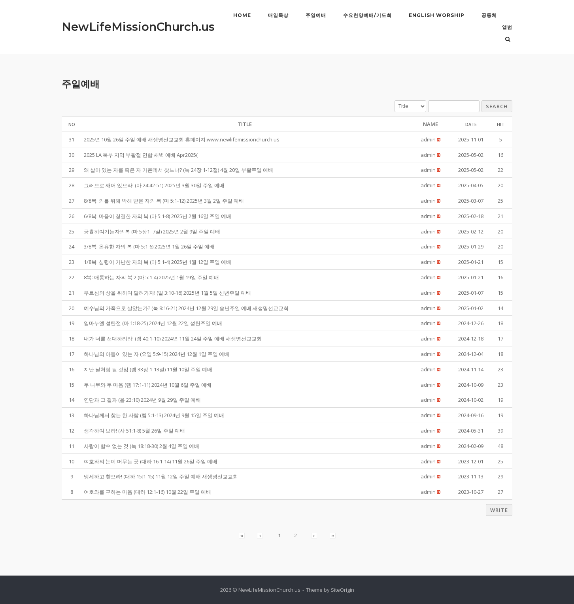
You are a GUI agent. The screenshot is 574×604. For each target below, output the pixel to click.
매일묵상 (278, 15)
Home (242, 15)
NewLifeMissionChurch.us (138, 27)
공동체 (489, 15)
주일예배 (316, 15)
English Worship (436, 15)
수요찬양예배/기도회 (367, 15)
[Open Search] (509, 39)
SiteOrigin (342, 589)
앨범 (507, 27)
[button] (428, 139)
